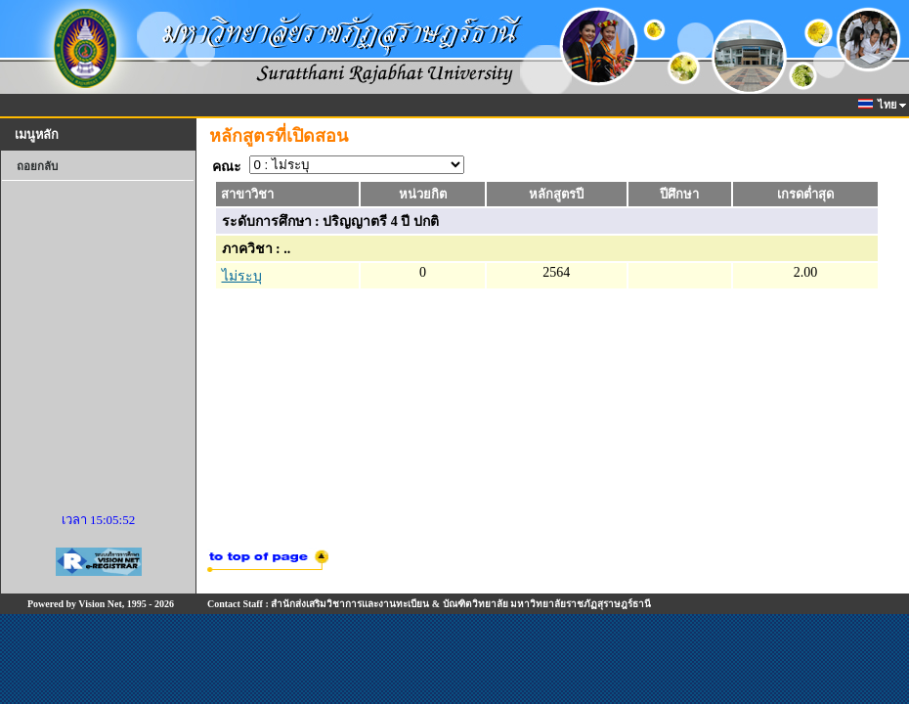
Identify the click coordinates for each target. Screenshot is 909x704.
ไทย (878, 104)
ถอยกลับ (37, 166)
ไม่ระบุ (242, 276)
